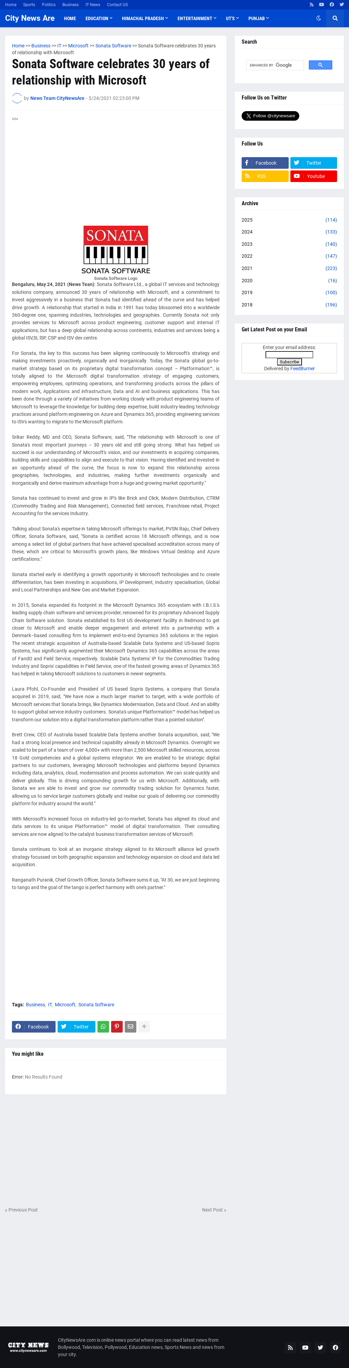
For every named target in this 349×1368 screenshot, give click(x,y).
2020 (289, 280)
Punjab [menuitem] (256, 18)
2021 (289, 268)
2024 (289, 232)
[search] (274, 65)
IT (50, 1004)
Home (10, 4)
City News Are (30, 18)
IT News (93, 4)
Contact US (117, 4)
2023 (289, 244)
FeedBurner (302, 368)
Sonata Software (96, 1004)
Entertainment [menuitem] (195, 18)
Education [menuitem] (97, 18)
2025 (289, 220)
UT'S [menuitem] (230, 18)
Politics (49, 4)
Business (70, 4)
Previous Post (23, 1210)
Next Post (212, 1210)
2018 (289, 305)
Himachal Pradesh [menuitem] (143, 18)
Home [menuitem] (70, 18)
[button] (318, 18)
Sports (29, 4)
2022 (289, 256)
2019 (289, 292)
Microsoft (65, 1004)
